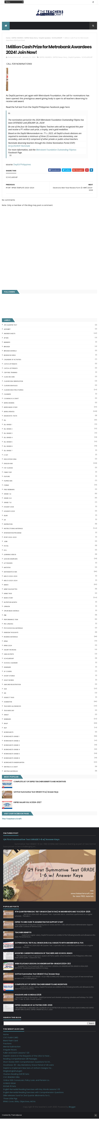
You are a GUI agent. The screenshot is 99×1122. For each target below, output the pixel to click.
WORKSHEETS (8, 735)
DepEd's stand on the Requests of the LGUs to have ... (27, 1059)
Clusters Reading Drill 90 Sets (16, 1077)
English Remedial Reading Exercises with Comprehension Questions (33, 1096)
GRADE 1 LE (7, 497)
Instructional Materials (13, 532)
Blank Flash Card (10, 1044)
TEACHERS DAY (9, 714)
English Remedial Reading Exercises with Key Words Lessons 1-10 (31, 1092)
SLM (5, 692)
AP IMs (6, 341)
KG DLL (6, 549)
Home (8, 39)
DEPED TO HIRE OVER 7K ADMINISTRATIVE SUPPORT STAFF (39, 925)
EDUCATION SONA (10, 463)
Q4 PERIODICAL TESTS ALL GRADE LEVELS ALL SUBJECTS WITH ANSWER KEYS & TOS (49, 946)
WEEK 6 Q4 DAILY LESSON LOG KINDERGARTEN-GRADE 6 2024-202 (43, 967)
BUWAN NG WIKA (10, 359)
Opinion (7, 610)
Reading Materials (11, 640)
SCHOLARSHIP (57, 39)
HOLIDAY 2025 (9, 510)
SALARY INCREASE (10, 653)
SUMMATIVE (8, 705)
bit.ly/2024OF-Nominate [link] (19, 149)
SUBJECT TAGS (9, 701)
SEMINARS (7, 671)
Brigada (7, 350)
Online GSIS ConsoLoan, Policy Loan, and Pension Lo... (26, 1083)
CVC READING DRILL (11, 1080)
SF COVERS (8, 675)
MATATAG (7, 571)
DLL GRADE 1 (8, 428)
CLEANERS (7, 398)
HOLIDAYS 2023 (9, 515)
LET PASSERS (8, 567)
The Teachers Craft (12, 822)
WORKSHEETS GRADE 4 (12, 753)
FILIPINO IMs (8, 484)
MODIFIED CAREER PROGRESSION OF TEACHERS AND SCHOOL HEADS (43, 956)
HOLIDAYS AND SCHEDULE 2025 (28, 998)
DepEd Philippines (22, 167)
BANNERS (7, 346)
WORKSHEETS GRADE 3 (12, 749)
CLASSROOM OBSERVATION (13, 385)
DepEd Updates (45, 39)
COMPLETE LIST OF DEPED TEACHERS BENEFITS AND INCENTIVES (40, 785)
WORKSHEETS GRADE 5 (12, 757)
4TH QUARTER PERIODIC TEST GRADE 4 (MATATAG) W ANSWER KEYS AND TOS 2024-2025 (52, 915)
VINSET (6, 718)
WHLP (6, 727)
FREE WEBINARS (9, 493)
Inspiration (8, 528)
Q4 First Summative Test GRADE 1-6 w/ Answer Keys (36, 795)
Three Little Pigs (10, 1102)
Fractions (7, 1047)
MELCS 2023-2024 (10, 584)
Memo (6, 588)
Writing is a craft (11, 770)
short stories (9, 679)
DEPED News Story (31, 39)
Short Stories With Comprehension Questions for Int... (27, 1065)
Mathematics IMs (10, 575)
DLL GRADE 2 (8, 432)
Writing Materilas (11, 774)
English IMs (8, 467)
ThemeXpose (16, 1118)
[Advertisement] (49, 270)
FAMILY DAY (8, 476)
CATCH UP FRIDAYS (10, 367)
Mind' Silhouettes (10, 593)
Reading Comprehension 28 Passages (20, 1062)
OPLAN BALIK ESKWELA (11, 614)
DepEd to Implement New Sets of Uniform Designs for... (27, 1071)
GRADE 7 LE (7, 506)
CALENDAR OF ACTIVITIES (12, 363)
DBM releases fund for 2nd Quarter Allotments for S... (27, 1099)
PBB (5, 619)
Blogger (72, 1110)
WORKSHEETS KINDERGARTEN (14, 766)
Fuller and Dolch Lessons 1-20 (16, 1056)
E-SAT (6, 458)
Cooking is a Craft (11, 402)
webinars (7, 723)
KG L (5, 554)
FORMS (6, 489)
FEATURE (7, 480)
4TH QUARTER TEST (10, 328)
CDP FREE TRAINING (10, 376)
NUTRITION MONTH (10, 606)
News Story (8, 601)
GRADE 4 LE (8, 502)
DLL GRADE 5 (8, 445)
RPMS (6, 644)
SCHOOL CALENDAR (11, 666)
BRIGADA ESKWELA (10, 354)
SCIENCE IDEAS (9, 1086)
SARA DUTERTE (9, 658)
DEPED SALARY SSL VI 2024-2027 (27, 805)
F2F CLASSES (8, 471)
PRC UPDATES (8, 627)
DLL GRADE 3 (8, 437)
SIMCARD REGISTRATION (12, 688)
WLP (5, 731)
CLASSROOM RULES (11, 389)
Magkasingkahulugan (12, 1074)
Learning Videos (10, 558)
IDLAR (6, 519)
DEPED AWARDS (17, 39)
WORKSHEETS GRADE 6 (12, 762)
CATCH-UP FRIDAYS (11, 372)
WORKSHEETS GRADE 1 (11, 740)
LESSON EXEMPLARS (11, 562)
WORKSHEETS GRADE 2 (12, 744)
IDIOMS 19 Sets (9, 1089)
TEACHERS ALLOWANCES (12, 709)
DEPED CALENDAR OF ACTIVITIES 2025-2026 (33, 1008)
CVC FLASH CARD (10, 1041)
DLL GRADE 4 (8, 441)
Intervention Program (12, 536)
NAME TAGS (8, 597)
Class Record (9, 380)
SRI (5, 697)
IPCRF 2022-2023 (10, 541)
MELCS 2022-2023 (10, 580)
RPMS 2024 (8, 649)
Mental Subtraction (11, 1050)
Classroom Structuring (13, 393)
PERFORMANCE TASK (11, 623)
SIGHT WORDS (9, 684)
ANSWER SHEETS (9, 337)
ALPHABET (7, 333)
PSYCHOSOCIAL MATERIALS (13, 632)
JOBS (5, 545)
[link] (56, 153)
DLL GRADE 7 (8, 454)
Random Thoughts (11, 636)
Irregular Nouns (10, 1053)
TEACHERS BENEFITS (23, 936)
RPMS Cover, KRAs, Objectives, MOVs (19, 1105)
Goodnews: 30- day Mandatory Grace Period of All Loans (28, 1068)
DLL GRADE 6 (8, 450)
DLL (5, 424)
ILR (5, 523)
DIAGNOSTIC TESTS (10, 419)
